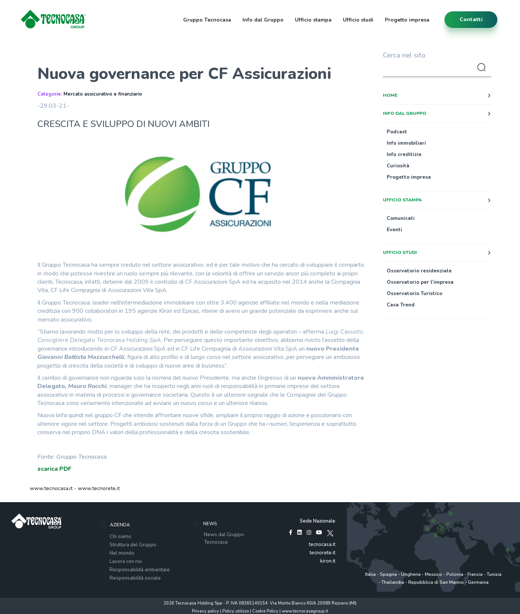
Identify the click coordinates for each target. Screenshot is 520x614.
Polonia (454, 574)
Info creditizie (404, 154)
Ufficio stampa (313, 19)
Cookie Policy (265, 611)
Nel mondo (122, 553)
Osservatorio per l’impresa (420, 282)
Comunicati (401, 218)
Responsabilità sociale (135, 578)
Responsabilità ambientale (140, 569)
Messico (433, 574)
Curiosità (398, 165)
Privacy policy (205, 611)
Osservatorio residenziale (419, 271)
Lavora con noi (126, 561)
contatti (471, 19)
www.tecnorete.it (99, 488)
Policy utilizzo (235, 611)
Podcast (397, 131)
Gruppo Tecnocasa (207, 19)
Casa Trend (401, 305)
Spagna (388, 574)
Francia (475, 574)
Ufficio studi (358, 19)
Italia (370, 574)
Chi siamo (120, 536)
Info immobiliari (406, 143)
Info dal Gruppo (263, 19)
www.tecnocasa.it (51, 488)
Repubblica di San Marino (436, 582)
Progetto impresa (407, 19)
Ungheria (411, 574)
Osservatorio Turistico (414, 293)
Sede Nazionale (317, 521)
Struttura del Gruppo (133, 544)
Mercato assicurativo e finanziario (102, 94)
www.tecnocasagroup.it (305, 611)
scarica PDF (54, 469)
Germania (478, 582)
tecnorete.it (322, 552)
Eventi (394, 229)
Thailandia (392, 582)
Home (390, 95)
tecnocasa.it (322, 544)
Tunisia (494, 574)
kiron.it (327, 561)
